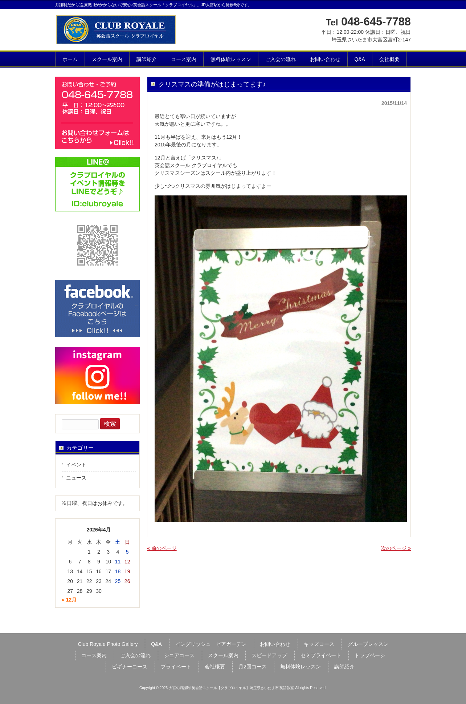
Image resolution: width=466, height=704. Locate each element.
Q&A (156, 644)
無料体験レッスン (300, 666)
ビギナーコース (129, 666)
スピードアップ (269, 655)
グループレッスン (368, 644)
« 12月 (69, 600)
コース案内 (94, 655)
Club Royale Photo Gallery (108, 644)
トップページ (370, 655)
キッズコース (319, 644)
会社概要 (215, 666)
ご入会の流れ (135, 655)
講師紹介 (344, 666)
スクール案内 (223, 655)
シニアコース (179, 655)
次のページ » (396, 548)
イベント (76, 465)
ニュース (76, 478)
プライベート (176, 666)
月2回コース (252, 666)
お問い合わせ (275, 644)
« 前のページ (162, 548)
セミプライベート (321, 655)
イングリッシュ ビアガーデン (210, 644)
